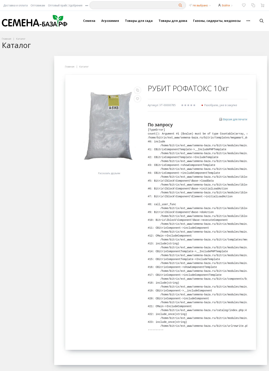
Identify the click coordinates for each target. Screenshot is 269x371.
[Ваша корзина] (262, 5)
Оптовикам (38, 5)
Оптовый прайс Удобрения (65, 5)
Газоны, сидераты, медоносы (217, 21)
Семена (89, 21)
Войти (226, 5)
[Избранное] (243, 5)
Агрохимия (110, 21)
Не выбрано (202, 5)
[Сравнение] (253, 5)
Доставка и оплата (15, 5)
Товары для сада (139, 21)
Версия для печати (235, 119)
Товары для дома (173, 21)
